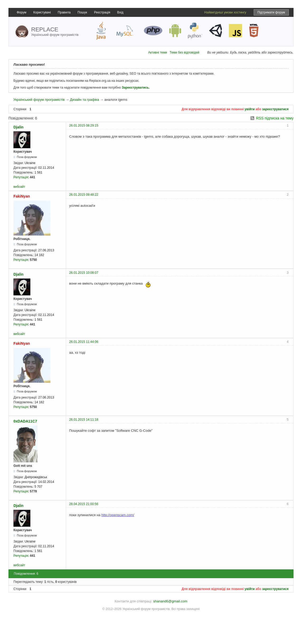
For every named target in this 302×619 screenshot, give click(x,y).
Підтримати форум (271, 12)
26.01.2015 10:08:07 (83, 273)
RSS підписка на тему (275, 118)
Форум (21, 12)
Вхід (120, 12)
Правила (64, 12)
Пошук (82, 12)
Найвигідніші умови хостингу (225, 12)
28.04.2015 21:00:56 (83, 504)
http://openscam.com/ (117, 515)
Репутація (20, 177)
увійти (250, 109)
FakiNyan (21, 196)
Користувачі (42, 12)
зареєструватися (275, 109)
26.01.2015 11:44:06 (83, 342)
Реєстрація (102, 12)
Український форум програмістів (38, 100)
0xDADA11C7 (25, 421)
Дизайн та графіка (84, 100)
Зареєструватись (135, 87)
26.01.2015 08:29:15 (83, 125)
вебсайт (19, 187)
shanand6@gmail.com (170, 601)
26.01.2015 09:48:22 (83, 194)
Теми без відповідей (184, 52)
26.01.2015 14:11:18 (83, 419)
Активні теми (157, 52)
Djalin (18, 127)
